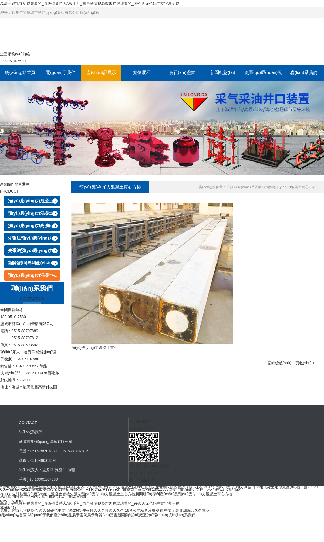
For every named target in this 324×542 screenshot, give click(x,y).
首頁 (229, 187)
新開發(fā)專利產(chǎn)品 (33, 263)
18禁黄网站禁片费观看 (144, 510)
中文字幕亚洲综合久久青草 (187, 510)
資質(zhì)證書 (182, 72)
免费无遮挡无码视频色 (19, 510)
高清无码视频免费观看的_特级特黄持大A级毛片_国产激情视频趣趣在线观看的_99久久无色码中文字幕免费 (89, 3)
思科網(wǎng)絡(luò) (224, 489)
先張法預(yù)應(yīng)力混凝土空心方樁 (34, 250)
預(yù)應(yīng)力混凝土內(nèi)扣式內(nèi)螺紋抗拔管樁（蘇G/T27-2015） (34, 213)
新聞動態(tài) (222, 72)
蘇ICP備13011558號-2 (157, 489)
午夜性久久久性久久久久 (103, 510)
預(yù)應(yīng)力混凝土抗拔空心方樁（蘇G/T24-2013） (34, 200)
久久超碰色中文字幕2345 (60, 510)
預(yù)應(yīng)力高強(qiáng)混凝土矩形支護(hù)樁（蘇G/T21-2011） (34, 225)
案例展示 (141, 72)
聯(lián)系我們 (303, 72)
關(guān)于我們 (61, 72)
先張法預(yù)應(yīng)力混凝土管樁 (34, 238)
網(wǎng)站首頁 (20, 72)
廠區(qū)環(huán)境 (263, 72)
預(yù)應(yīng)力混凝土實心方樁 (34, 275)
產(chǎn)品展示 (101, 72)
